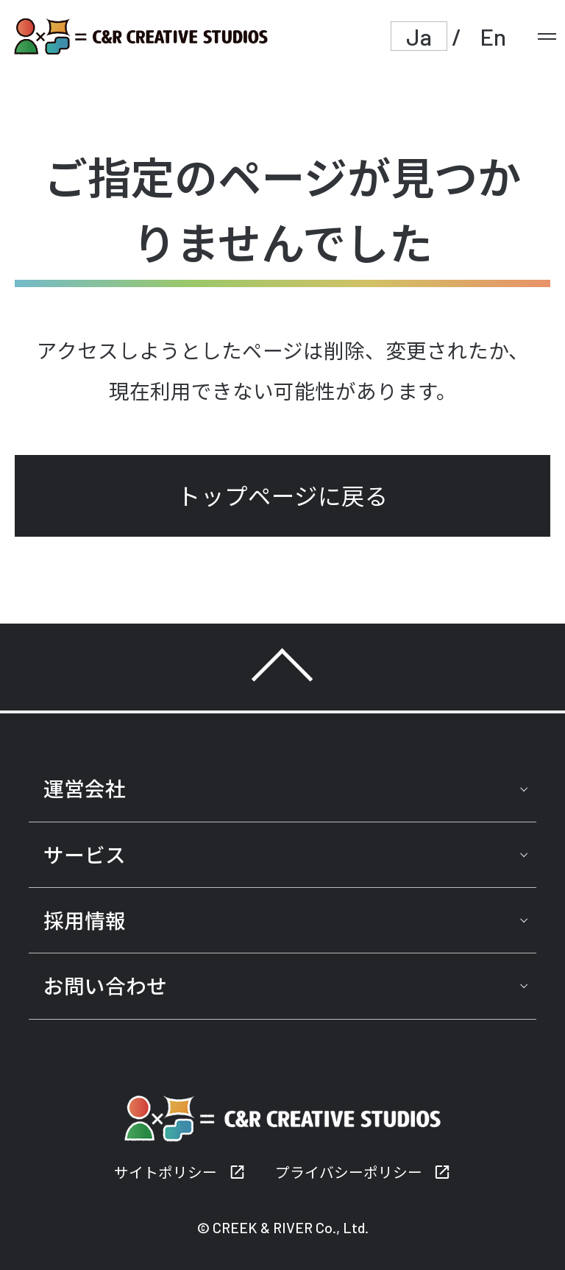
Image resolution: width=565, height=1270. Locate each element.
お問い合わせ (105, 985)
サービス (84, 854)
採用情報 (84, 920)
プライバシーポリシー (348, 1172)
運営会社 (84, 788)
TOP (282, 667)
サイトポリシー (165, 1172)
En (493, 36)
